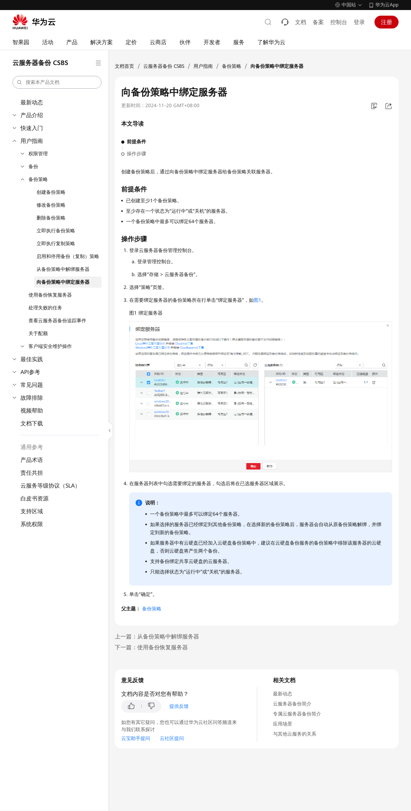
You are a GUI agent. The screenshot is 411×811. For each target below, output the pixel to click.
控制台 (338, 22)
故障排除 (31, 397)
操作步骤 (136, 154)
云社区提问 (172, 738)
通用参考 (31, 447)
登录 (359, 22)
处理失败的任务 (45, 308)
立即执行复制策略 (56, 243)
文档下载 (31, 423)
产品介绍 (31, 115)
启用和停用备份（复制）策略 (68, 256)
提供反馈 (179, 706)
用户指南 (31, 141)
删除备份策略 (51, 218)
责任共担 (31, 473)
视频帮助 (31, 410)
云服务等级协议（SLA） (50, 485)
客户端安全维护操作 (50, 346)
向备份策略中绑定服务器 (63, 282)
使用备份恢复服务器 (50, 295)
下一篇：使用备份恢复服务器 (151, 647)
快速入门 (31, 128)
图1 (257, 300)
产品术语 (31, 460)
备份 (33, 166)
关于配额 (38, 333)
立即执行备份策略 (56, 231)
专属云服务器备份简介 (297, 714)
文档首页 (124, 66)
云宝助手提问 (135, 738)
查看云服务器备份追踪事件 (57, 320)
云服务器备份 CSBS (163, 66)
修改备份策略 (51, 205)
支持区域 (31, 511)
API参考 (30, 372)
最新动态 (31, 102)
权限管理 (38, 154)
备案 (318, 22)
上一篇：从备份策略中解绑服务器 (157, 636)
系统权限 (31, 524)
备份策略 (38, 179)
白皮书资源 (34, 498)
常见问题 (31, 385)
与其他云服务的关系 (294, 734)
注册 (386, 22)
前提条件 (136, 141)
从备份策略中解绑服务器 (63, 269)
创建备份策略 (51, 192)
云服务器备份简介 (292, 704)
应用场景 (282, 724)
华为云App (387, 5)
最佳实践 (31, 359)
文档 (300, 22)
